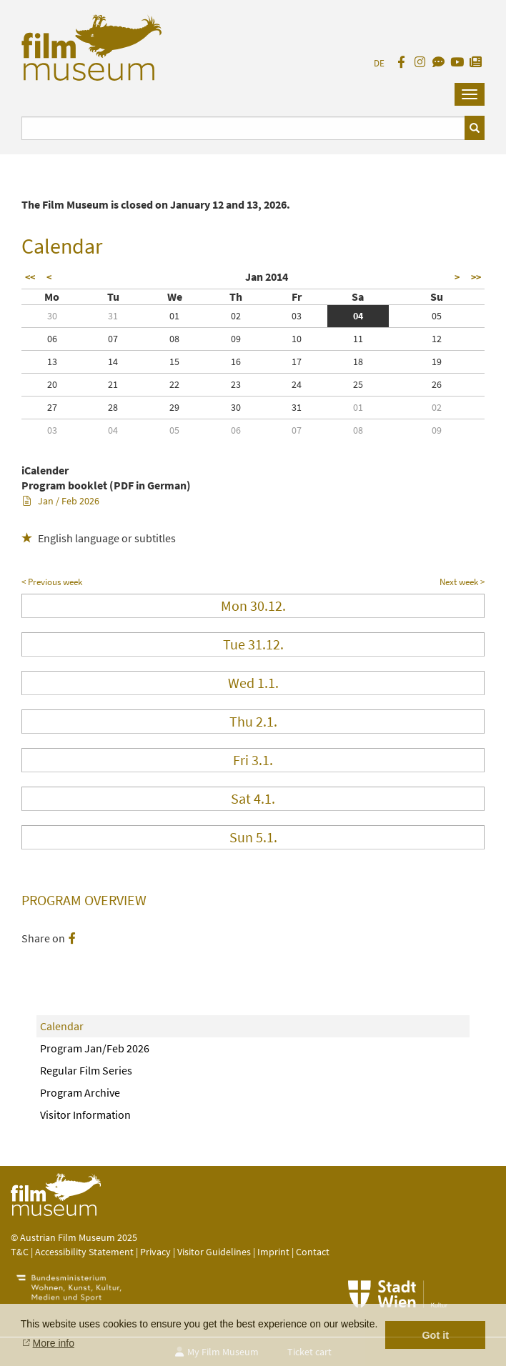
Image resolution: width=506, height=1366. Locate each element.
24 (297, 384)
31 (113, 315)
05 (437, 315)
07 (113, 338)
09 (236, 338)
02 (236, 315)
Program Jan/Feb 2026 (94, 1048)
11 (358, 338)
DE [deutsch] (379, 63)
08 (174, 338)
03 (297, 315)
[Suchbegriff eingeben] (243, 128)
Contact (312, 1251)
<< (30, 277)
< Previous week (51, 582)
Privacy (155, 1251)
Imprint (273, 1251)
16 (236, 361)
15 (174, 361)
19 (437, 361)
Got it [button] (435, 1335)
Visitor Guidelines (215, 1251)
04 (358, 315)
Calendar (62, 1026)
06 (52, 338)
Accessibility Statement (85, 1251)
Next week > (462, 582)
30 (52, 315)
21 (113, 384)
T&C (20, 1251)
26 (437, 384)
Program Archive (80, 1092)
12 (437, 338)
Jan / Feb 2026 (61, 500)
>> (476, 277)
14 (113, 361)
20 (52, 384)
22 (174, 384)
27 (52, 407)
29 (174, 407)
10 (297, 338)
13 (52, 361)
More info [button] (53, 1343)
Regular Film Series (86, 1070)
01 (174, 315)
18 (358, 361)
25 (358, 384)
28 (113, 407)
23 (236, 384)
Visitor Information (85, 1114)
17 (297, 361)
